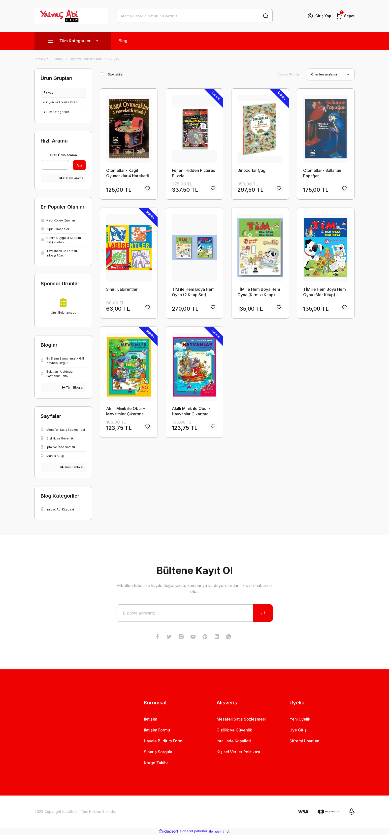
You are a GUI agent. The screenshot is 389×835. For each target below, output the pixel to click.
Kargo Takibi (156, 762)
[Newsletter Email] (195, 613)
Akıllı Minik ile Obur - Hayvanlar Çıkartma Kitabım (191, 411)
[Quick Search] (55, 165)
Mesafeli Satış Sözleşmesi (241, 719)
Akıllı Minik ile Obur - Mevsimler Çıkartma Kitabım (125, 411)
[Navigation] (72, 41)
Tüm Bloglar (72, 387)
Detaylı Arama (71, 178)
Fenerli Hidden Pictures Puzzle (193, 173)
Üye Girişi (299, 729)
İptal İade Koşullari (234, 740)
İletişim (150, 719)
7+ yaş (114, 59)
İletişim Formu (157, 729)
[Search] (195, 16)
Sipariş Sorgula (158, 751)
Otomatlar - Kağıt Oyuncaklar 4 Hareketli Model (127, 173)
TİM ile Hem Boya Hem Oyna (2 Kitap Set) (193, 292)
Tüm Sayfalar (72, 467)
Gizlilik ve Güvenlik (234, 729)
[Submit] (263, 613)
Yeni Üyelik (300, 719)
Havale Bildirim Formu (164, 740)
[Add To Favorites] (148, 188)
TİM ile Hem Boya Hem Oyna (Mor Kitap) (324, 292)
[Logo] (71, 16)
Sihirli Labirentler (122, 289)
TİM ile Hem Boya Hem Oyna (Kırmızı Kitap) (258, 292)
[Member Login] (319, 16)
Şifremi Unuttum (304, 740)
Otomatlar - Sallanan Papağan (322, 173)
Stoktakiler (116, 74)
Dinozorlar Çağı (251, 170)
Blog (123, 40)
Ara (79, 165)
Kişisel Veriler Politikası (238, 751)
